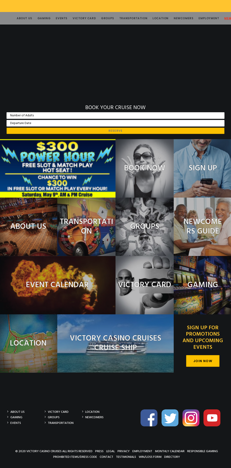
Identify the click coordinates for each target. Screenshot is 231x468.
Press (99, 451)
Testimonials (126, 457)
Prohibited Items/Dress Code (75, 457)
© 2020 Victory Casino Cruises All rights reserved (53, 451)
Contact (106, 457)
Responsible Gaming (202, 451)
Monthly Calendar (170, 451)
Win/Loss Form (150, 457)
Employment (203, 18)
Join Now (202, 361)
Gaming (38, 18)
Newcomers (178, 18)
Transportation (128, 18)
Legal (110, 451)
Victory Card (78, 18)
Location (155, 18)
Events (56, 18)
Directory (172, 457)
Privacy (124, 451)
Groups (102, 18)
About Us (19, 18)
